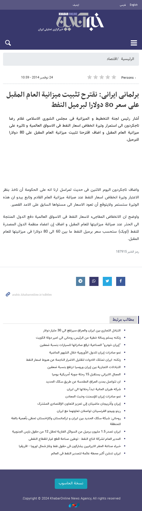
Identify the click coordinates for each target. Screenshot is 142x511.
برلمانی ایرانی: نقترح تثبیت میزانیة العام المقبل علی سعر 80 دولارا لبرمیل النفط (72, 100)
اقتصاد (112, 59)
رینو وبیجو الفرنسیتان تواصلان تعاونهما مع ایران (89, 411)
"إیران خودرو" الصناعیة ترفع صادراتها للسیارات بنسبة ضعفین (80, 345)
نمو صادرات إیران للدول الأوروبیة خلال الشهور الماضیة (85, 352)
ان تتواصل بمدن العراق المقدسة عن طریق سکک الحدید (83, 381)
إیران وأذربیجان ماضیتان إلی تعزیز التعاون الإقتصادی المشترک (79, 403)
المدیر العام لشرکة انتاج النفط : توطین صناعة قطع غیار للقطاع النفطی (75, 439)
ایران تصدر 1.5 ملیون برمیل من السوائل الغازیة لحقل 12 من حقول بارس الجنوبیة (66, 431)
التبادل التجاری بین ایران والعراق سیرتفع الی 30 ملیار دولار (82, 330)
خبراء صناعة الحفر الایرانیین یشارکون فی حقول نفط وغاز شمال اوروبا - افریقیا (70, 446)
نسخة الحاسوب (71, 483)
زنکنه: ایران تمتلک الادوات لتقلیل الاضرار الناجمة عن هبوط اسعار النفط (73, 360)
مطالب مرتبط (123, 319)
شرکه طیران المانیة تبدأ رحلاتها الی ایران (94, 389)
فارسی (123, 5)
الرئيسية (127, 59)
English (133, 5)
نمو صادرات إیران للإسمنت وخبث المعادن (93, 396)
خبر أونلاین (71, 22)
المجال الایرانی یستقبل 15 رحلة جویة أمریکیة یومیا (86, 374)
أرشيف (76, 5)
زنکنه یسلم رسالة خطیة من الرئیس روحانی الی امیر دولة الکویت (78, 337)
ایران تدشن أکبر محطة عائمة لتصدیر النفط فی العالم (86, 453)
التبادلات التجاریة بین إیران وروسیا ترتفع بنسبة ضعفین (84, 367)
